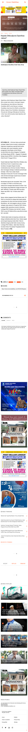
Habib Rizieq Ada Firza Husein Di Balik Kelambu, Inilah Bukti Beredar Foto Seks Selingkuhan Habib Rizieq (13, 612)
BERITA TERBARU (6, 542)
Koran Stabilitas (12, 2)
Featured (6, 33)
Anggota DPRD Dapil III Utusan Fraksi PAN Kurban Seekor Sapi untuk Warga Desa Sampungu (14, 644)
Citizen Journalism (6, 719)
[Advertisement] (11, 77)
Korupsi (10, 33)
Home (2, 33)
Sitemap (15, 722)
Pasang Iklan (4, 722)
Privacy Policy (17, 719)
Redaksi (15, 717)
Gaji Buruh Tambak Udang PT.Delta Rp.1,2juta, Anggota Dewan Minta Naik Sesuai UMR (13, 628)
